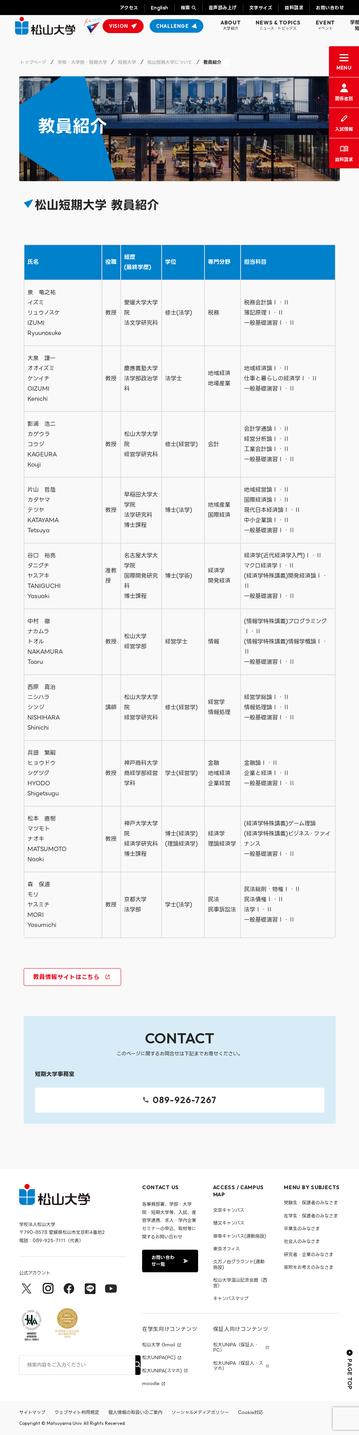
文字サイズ (260, 7)
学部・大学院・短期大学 (82, 62)
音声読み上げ (223, 7)
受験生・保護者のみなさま (311, 1202)
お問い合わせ (330, 7)
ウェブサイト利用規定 (77, 1412)
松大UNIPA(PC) (159, 1358)
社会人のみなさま (302, 1241)
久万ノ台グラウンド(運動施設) (239, 1264)
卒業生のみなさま (302, 1228)
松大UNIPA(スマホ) (162, 1370)
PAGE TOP (349, 1370)
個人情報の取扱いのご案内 (135, 1412)
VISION (118, 26)
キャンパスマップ (230, 1298)
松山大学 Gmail (158, 1344)
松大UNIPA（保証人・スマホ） (238, 1366)
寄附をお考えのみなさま (308, 1267)
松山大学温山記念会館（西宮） (240, 1282)
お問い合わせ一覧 (169, 1261)
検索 (185, 7)
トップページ (33, 62)
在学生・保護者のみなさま (311, 1215)
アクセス (129, 7)
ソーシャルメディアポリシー (200, 1412)
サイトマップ (32, 1412)
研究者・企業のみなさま (308, 1254)
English (159, 7)
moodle (150, 1383)
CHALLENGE (172, 26)
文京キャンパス (228, 1210)
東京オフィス (226, 1248)
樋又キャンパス (228, 1222)
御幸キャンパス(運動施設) (239, 1236)
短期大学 (127, 62)
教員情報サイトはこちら (71, 977)
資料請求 (294, 7)
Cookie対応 (250, 1412)
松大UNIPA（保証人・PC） (236, 1347)
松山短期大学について (169, 62)
